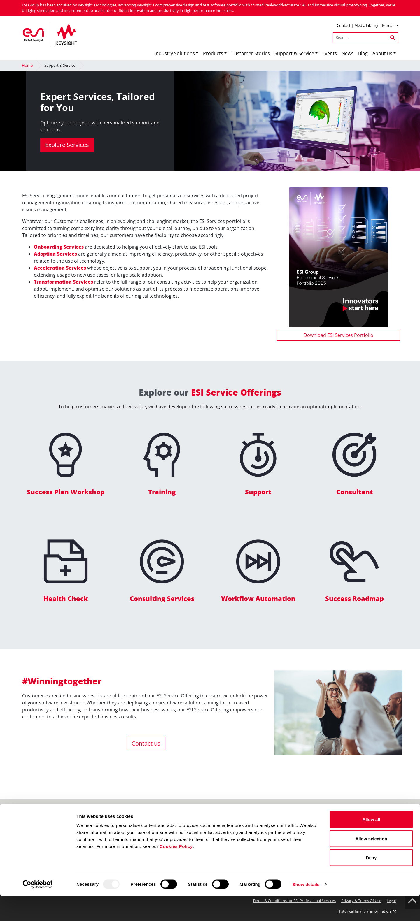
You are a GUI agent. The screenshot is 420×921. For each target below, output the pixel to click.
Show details (306, 909)
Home (27, 65)
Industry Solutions (175, 53)
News (348, 53)
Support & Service (294, 53)
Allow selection (371, 863)
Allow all (371, 844)
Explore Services (67, 145)
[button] (390, 26)
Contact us (146, 743)
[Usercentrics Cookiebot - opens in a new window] (37, 909)
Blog (363, 53)
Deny (371, 882)
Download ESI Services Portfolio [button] (338, 335)
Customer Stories (250, 53)
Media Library (366, 25)
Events (329, 53)
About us (382, 53)
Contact (344, 25)
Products (213, 53)
